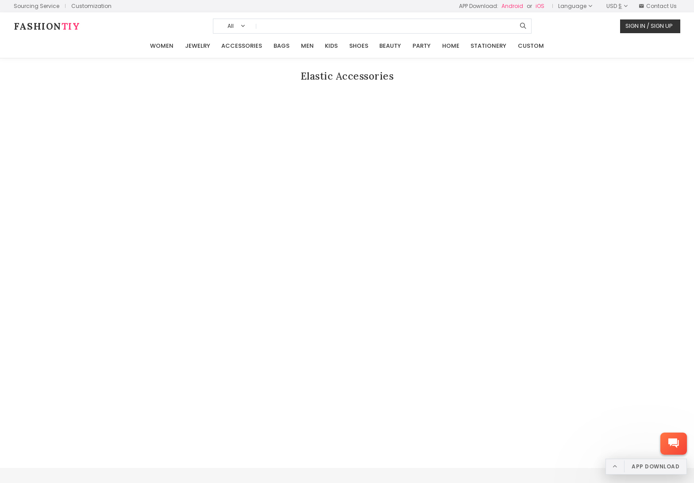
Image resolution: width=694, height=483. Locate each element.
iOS (540, 6)
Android (512, 6)
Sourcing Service (36, 6)
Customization (91, 6)
